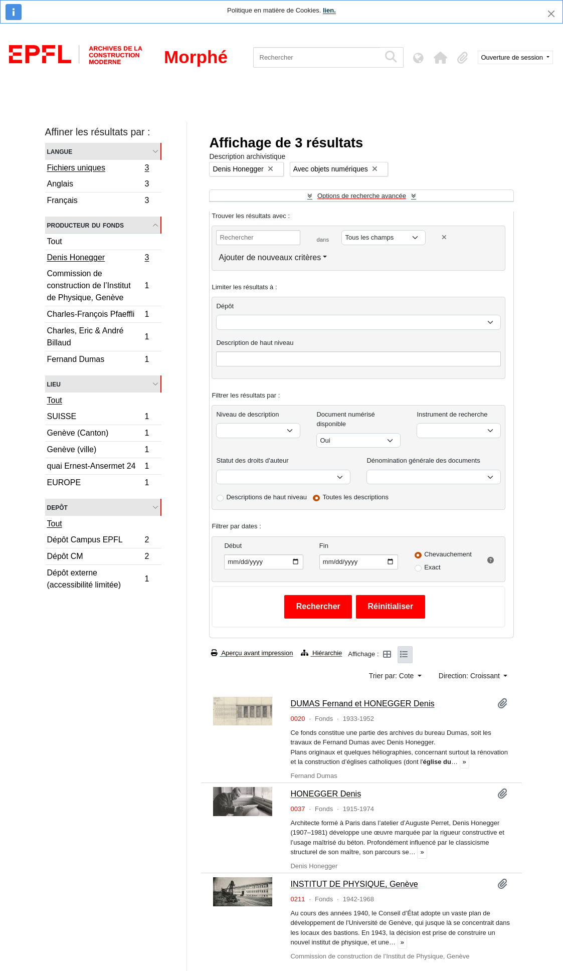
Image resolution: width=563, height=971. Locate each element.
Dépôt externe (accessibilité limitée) (98, 578)
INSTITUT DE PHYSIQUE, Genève (354, 883)
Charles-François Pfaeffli (98, 315)
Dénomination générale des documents (423, 460)
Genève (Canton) (98, 434)
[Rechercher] (316, 57)
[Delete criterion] (444, 237)
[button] (441, 58)
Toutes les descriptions (356, 497)
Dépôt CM (98, 557)
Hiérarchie (321, 653)
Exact (432, 567)
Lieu (54, 384)
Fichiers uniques (98, 169)
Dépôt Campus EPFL (98, 541)
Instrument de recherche (452, 414)
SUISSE (98, 418)
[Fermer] (551, 14)
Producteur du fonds (85, 225)
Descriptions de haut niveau (266, 497)
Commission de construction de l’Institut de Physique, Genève (98, 285)
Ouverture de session (513, 57)
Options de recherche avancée (361, 196)
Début (233, 545)
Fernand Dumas (98, 360)
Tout (54, 241)
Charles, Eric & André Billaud (98, 336)
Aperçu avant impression (252, 653)
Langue (60, 151)
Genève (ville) (98, 451)
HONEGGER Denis (325, 793)
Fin (323, 545)
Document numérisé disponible (345, 419)
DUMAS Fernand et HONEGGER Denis (362, 703)
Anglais (98, 185)
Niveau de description (247, 414)
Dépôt (225, 306)
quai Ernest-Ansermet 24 (98, 467)
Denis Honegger (98, 259)
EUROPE (98, 484)
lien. (329, 10)
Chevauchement (448, 554)
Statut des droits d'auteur (252, 460)
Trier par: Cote (392, 676)
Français (98, 202)
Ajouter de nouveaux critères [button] (270, 257)
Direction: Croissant (470, 676)
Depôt (57, 507)
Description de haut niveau (254, 342)
